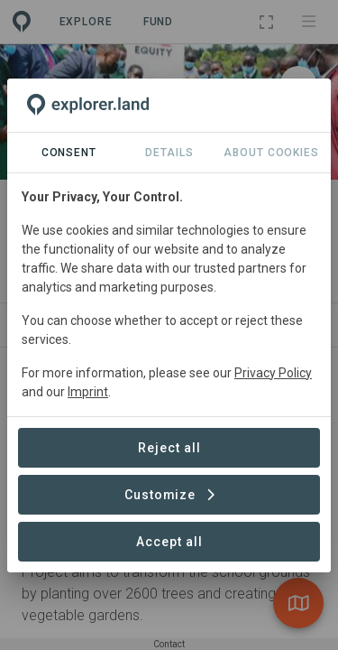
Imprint (88, 392)
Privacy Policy (273, 373)
